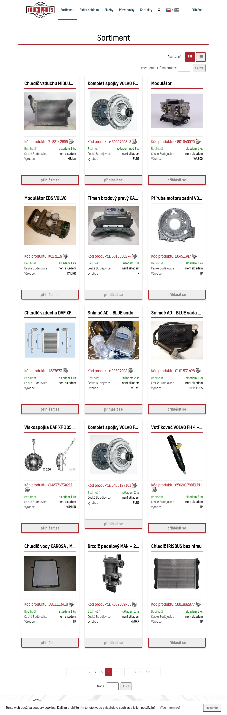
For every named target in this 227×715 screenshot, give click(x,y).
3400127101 (121, 485)
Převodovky (126, 10)
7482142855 (58, 141)
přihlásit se (50, 179)
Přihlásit (197, 10)
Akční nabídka (89, 10)
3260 (137, 672)
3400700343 (121, 141)
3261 (148, 672)
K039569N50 (121, 604)
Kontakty (146, 10)
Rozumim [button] (212, 707)
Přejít (126, 686)
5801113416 (58, 604)
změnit (199, 68)
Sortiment (67, 10)
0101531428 (185, 371)
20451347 (183, 256)
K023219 (55, 256)
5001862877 (185, 604)
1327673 (55, 371)
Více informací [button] (170, 707)
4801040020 (185, 141)
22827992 (119, 371)
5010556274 (121, 256)
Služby (108, 10)
